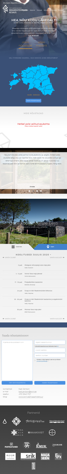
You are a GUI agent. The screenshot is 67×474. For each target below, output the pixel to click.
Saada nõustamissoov (33, 100)
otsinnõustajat (25, 43)
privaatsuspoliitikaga (42, 361)
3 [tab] (37, 191)
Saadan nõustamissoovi (49, 383)
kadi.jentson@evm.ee (28, 391)
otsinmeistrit (41, 43)
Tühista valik (36, 94)
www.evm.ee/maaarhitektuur (31, 397)
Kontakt (61, 10)
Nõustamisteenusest (50, 10)
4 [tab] (41, 191)
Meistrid (32, 10)
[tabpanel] (33, 170)
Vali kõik (29, 94)
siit (57, 346)
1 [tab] (29, 191)
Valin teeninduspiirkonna (17, 383)
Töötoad (39, 10)
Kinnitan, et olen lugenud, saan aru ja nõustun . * (47, 360)
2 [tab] (33, 191)
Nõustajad (25, 10)
